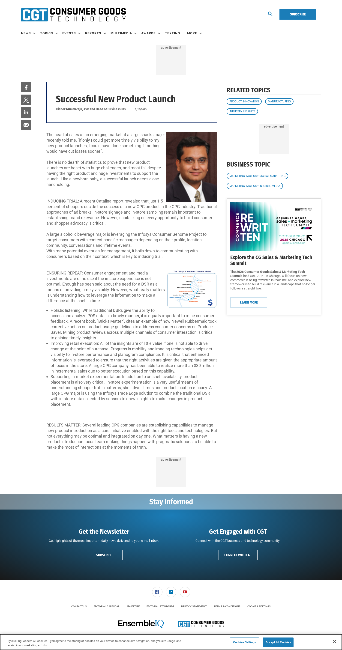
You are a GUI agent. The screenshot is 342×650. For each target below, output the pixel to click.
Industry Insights (242, 111)
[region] (171, 642)
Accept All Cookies (278, 642)
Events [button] (69, 33)
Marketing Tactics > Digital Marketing (257, 176)
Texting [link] (172, 33)
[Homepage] (73, 14)
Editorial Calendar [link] (107, 606)
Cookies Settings (259, 606)
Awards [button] (148, 33)
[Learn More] (273, 226)
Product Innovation (244, 101)
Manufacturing (279, 101)
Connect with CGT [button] (238, 555)
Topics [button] (46, 33)
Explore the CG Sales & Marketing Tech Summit (271, 260)
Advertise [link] (133, 606)
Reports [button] (93, 33)
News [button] (26, 33)
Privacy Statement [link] (194, 606)
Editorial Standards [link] (160, 606)
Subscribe (298, 14)
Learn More (249, 302)
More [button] (192, 33)
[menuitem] (30, 33)
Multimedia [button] (121, 33)
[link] (26, 87)
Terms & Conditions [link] (227, 606)
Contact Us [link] (79, 606)
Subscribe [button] (104, 555)
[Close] (335, 641)
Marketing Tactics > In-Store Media (254, 186)
